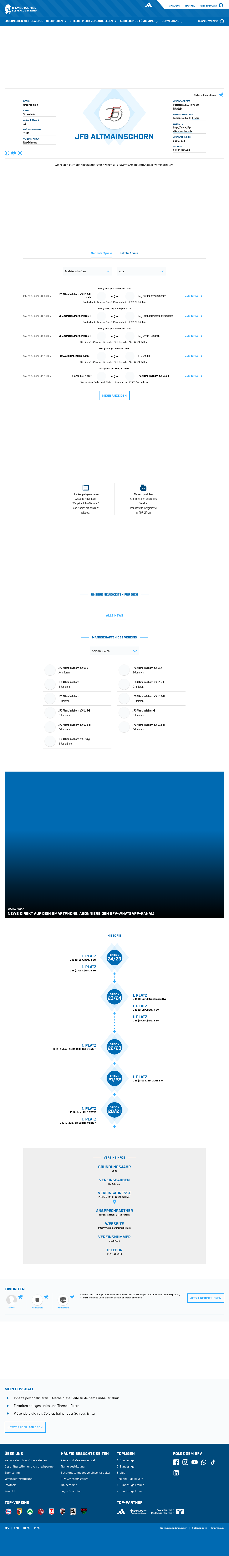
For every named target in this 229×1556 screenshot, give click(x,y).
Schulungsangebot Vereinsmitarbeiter (85, 1472)
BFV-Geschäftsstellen (75, 1479)
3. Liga (121, 1472)
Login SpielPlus (71, 1491)
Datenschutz (199, 1528)
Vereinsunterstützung (19, 1479)
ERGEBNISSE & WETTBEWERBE (24, 21)
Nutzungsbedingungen (173, 1528)
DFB (16, 1528)
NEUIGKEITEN (56, 21)
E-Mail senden (123, 1214)
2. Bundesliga (126, 1466)
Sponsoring (12, 1472)
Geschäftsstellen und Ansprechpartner (29, 1466)
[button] (7, 153)
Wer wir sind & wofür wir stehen (26, 1460)
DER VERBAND (172, 21)
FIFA (37, 1528)
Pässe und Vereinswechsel (78, 1460)
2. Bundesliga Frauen (130, 1491)
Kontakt (10, 1491)
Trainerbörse (69, 1485)
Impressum (217, 1528)
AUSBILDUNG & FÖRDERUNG (139, 21)
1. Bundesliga (126, 1460)
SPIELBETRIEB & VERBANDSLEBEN (93, 21)
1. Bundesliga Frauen (130, 1485)
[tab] (101, 254)
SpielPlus (174, 5)
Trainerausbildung (73, 1466)
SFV (7, 1528)
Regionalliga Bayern (130, 1479)
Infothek (190, 5)
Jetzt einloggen (208, 6)
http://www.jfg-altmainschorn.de (182, 129)
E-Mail (196, 118)
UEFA (26, 1528)
